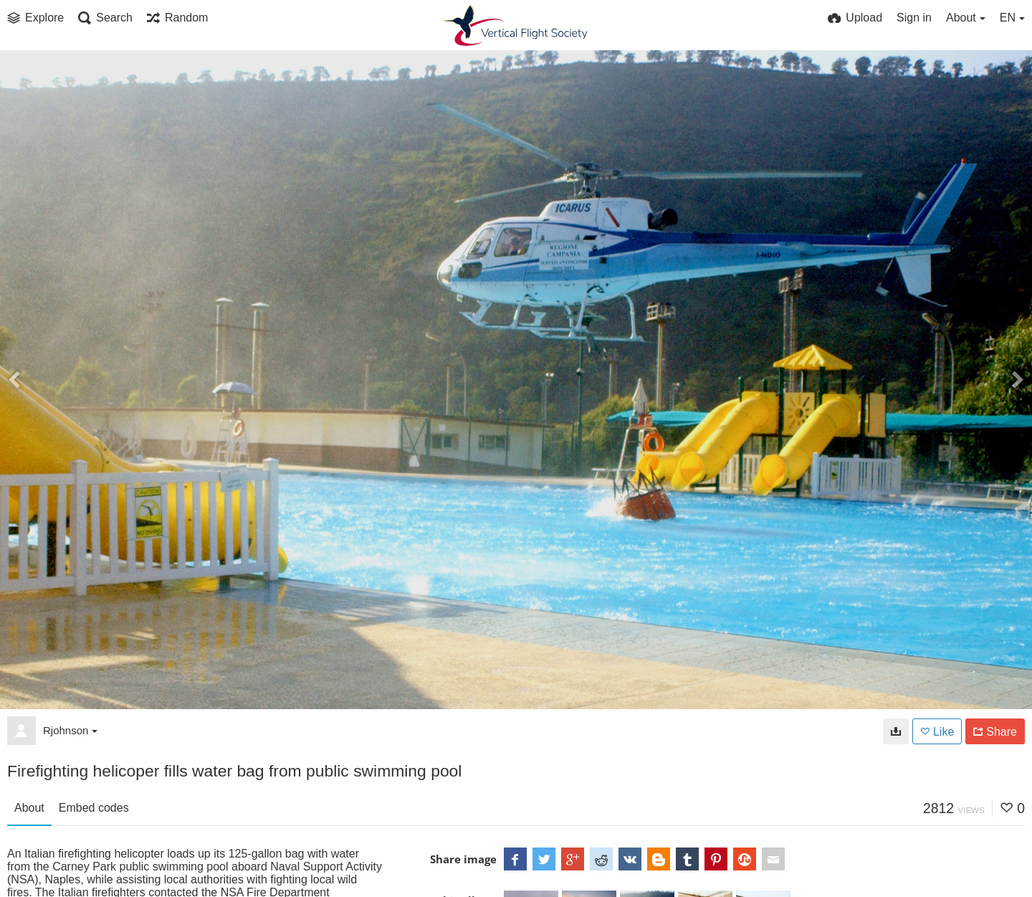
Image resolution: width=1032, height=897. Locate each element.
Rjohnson (70, 730)
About (29, 808)
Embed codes (94, 808)
